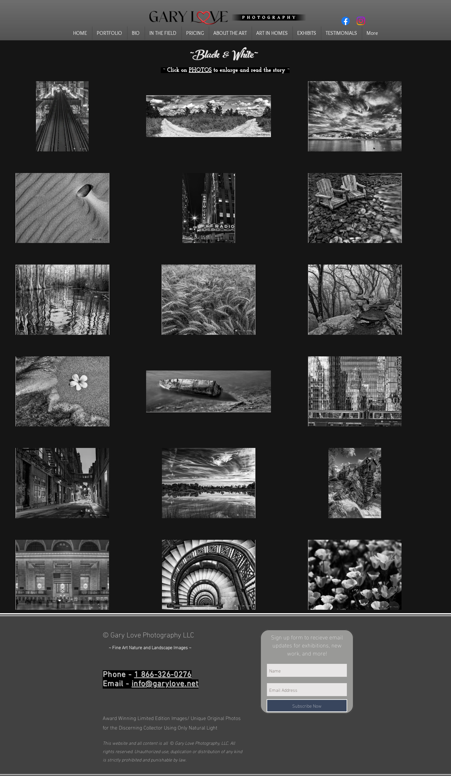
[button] (109, 33)
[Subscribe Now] (307, 705)
